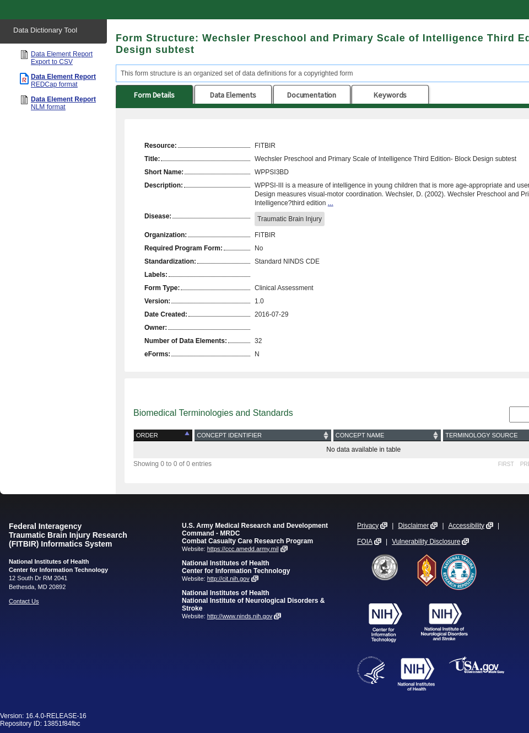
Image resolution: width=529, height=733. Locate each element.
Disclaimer (413, 525)
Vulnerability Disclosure (426, 541)
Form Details (154, 95)
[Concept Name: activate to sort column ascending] (387, 435)
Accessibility (466, 525)
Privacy (368, 525)
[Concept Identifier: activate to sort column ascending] (262, 435)
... (330, 203)
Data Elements (233, 95)
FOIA (365, 541)
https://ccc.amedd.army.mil (243, 548)
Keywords (390, 95)
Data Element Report (62, 58)
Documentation (311, 95)
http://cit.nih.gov (228, 578)
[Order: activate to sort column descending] (164, 435)
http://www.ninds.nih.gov (240, 616)
